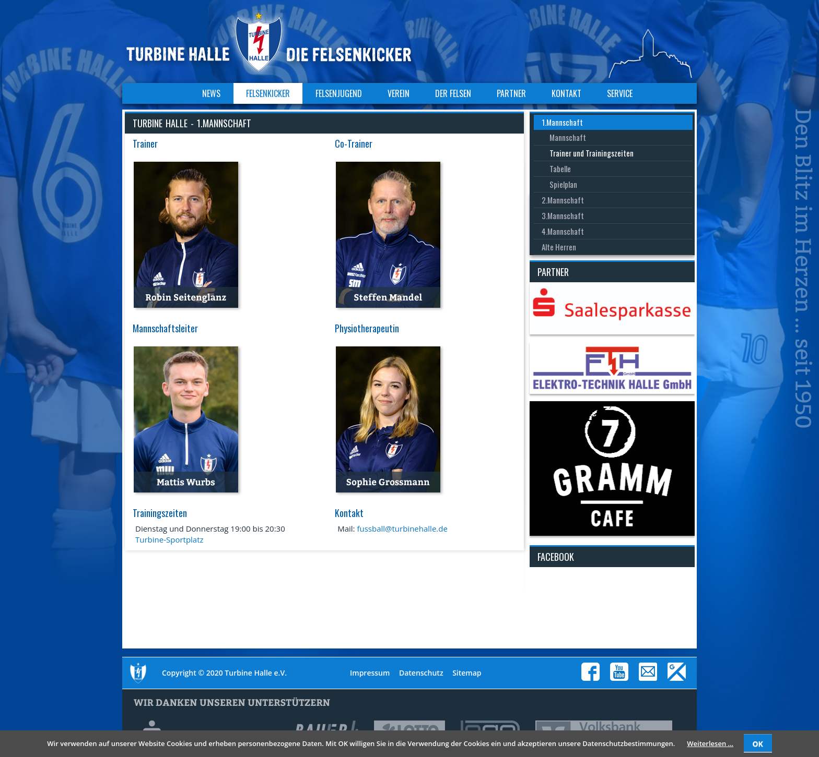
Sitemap (466, 673)
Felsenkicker (268, 93)
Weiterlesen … (710, 743)
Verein (399, 93)
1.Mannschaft (562, 122)
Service (620, 93)
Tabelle (560, 168)
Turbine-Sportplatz (169, 539)
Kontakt (566, 93)
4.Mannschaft (563, 231)
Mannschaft (567, 137)
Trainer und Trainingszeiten (591, 153)
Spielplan (563, 184)
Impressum (370, 673)
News (211, 93)
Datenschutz (421, 673)
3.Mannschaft (563, 215)
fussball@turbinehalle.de (402, 528)
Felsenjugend (338, 93)
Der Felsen (453, 93)
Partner (511, 93)
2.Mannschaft (563, 200)
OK (757, 744)
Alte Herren (559, 247)
